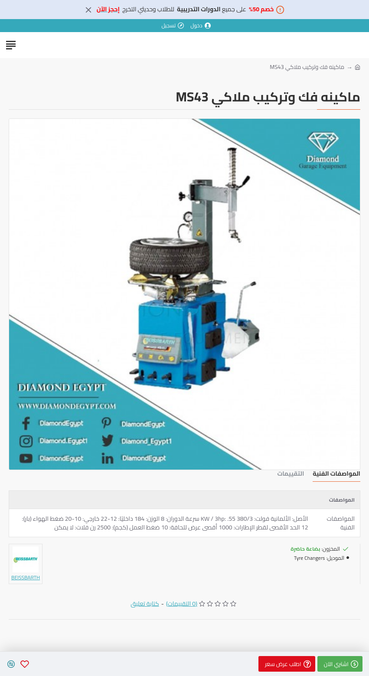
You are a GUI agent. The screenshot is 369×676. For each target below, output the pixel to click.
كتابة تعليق (145, 603)
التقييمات (290, 474)
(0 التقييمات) (181, 603)
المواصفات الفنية (336, 474)
